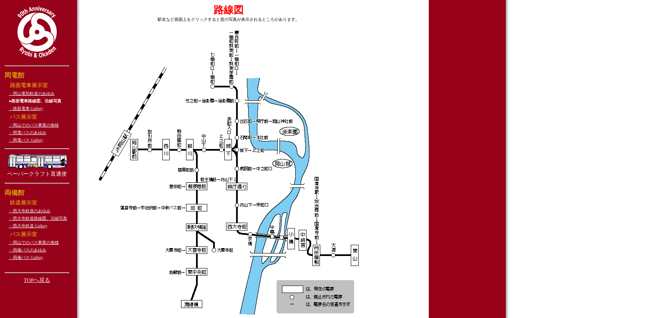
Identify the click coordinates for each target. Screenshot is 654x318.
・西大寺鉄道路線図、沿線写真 (38, 218)
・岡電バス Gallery (26, 140)
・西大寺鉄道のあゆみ (29, 211)
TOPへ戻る (37, 280)
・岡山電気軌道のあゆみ (32, 93)
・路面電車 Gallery (26, 108)
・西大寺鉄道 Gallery (28, 226)
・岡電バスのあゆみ (27, 132)
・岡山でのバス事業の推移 (34, 125)
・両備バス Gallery (26, 257)
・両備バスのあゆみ (27, 250)
